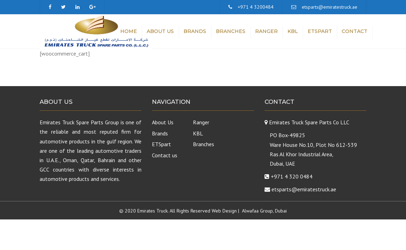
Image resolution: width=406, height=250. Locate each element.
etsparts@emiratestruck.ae (329, 7)
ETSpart (320, 31)
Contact (354, 31)
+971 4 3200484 (256, 7)
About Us (160, 31)
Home (128, 31)
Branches (230, 31)
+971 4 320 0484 (291, 176)
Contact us (164, 155)
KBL (292, 31)
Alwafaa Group (257, 211)
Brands (195, 31)
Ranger (266, 31)
